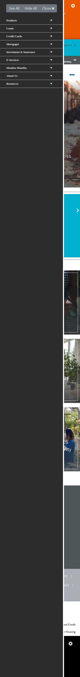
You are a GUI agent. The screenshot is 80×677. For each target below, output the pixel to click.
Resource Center (40, 510)
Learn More (40, 468)
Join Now (40, 400)
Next (78, 210)
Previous (2, 210)
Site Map (42, 585)
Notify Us (40, 332)
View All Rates (40, 232)
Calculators (40, 527)
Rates (23, 50)
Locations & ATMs (42, 45)
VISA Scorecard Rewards (40, 543)
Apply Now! (40, 170)
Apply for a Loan (40, 242)
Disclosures (17, 585)
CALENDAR (40, 560)
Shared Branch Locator (40, 493)
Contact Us (65, 45)
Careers (63, 585)
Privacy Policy (56, 575)
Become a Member (14, 45)
